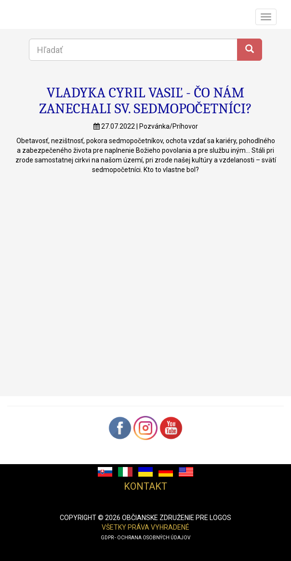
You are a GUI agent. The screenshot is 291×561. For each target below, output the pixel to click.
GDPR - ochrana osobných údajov (145, 537)
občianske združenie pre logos (176, 517)
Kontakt (145, 486)
